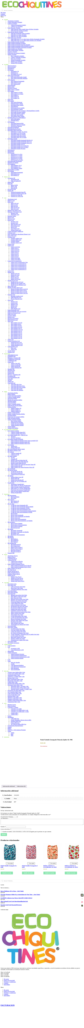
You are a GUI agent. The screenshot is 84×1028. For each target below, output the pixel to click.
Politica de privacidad (9, 980)
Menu (2, 16)
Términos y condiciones (10, 982)
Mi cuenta (6, 979)
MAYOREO (7, 984)
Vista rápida (10, 863)
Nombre (3, 826)
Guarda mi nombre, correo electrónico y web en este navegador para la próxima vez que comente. (27, 831)
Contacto (6, 983)
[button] (42, 987)
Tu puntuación (5, 816)
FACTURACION (8, 1005)
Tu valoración (5, 818)
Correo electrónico (6, 829)
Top (80, 1024)
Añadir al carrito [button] (6, 873)
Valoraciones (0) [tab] (21, 786)
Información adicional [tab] (9, 786)
